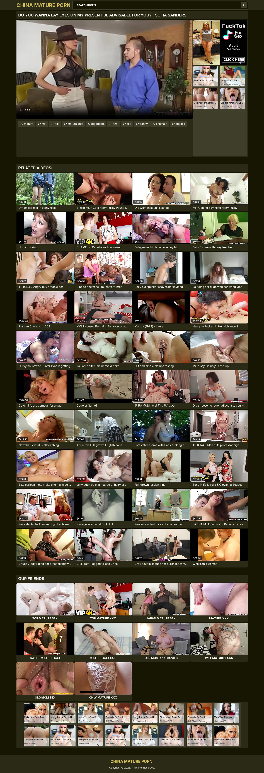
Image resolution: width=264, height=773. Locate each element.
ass (57, 123)
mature (28, 123)
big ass (180, 123)
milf (44, 123)
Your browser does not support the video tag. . (104, 69)
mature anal (75, 123)
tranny (143, 123)
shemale (161, 123)
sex (129, 123)
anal (115, 123)
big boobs (98, 123)
